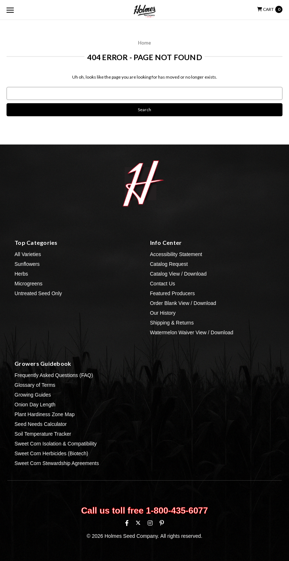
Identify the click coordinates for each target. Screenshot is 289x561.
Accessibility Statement (176, 254)
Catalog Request (169, 264)
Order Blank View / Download (183, 303)
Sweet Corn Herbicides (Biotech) (51, 453)
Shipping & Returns (172, 323)
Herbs (21, 274)
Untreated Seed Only (38, 293)
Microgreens (28, 283)
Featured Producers (172, 293)
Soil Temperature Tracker (43, 434)
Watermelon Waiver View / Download (192, 332)
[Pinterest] (162, 523)
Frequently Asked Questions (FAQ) (54, 375)
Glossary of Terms (35, 385)
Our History (163, 313)
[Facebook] (127, 523)
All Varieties (28, 254)
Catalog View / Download (178, 274)
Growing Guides (33, 395)
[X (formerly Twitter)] (138, 522)
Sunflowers (27, 264)
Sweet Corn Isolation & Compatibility (55, 444)
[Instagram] (150, 523)
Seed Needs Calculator (41, 424)
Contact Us (162, 283)
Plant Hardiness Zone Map (45, 414)
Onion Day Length (35, 404)
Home (144, 43)
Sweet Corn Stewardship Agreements (57, 463)
